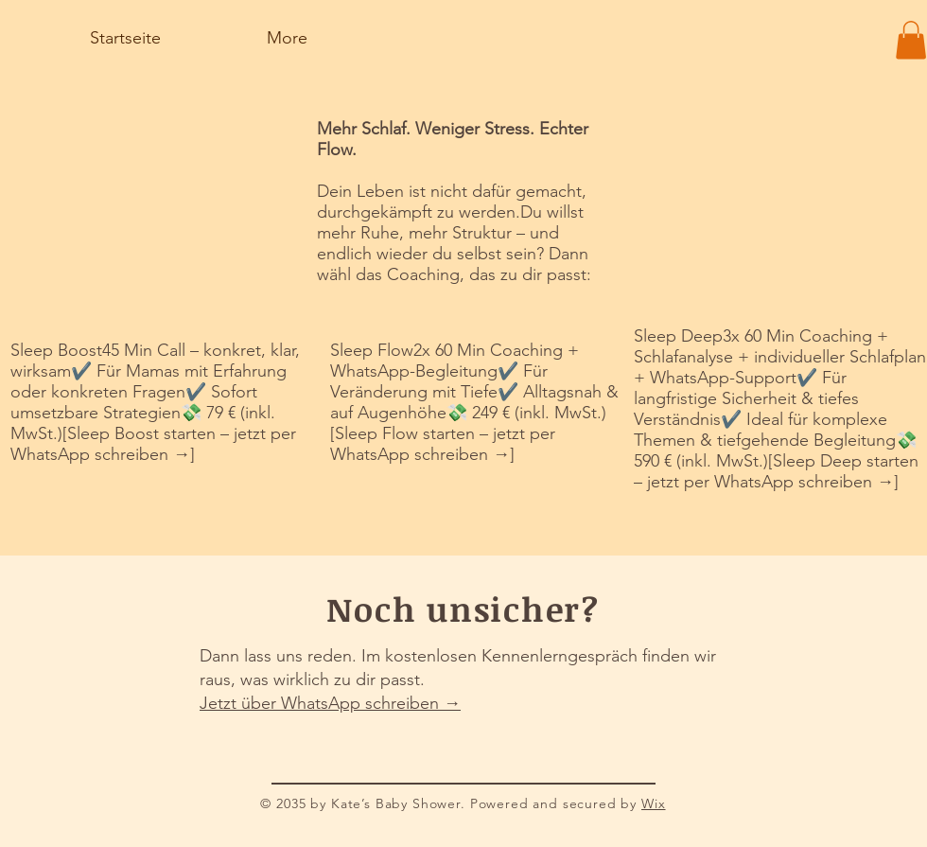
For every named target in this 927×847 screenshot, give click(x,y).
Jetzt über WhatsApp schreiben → (330, 703)
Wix (653, 803)
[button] (911, 40)
